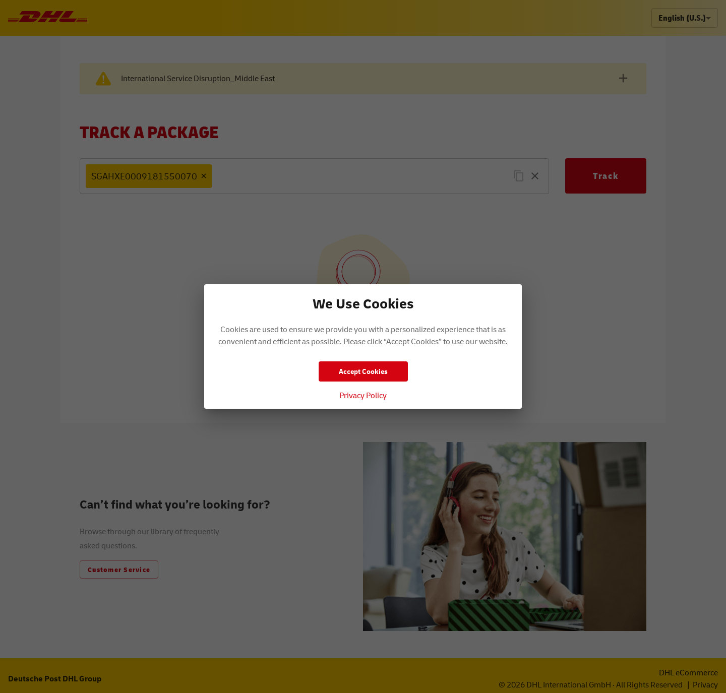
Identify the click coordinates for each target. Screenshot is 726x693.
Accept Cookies (363, 371)
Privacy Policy (363, 395)
